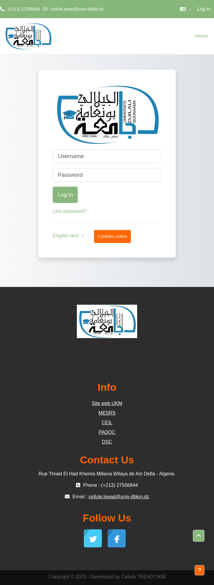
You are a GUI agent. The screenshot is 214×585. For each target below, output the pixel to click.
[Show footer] (199, 570)
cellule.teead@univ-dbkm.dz (77, 9)
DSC (107, 441)
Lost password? (70, 211)
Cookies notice (112, 236)
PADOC (107, 432)
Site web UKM (107, 403)
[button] (185, 9)
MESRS (107, 412)
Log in (203, 8)
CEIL (107, 422)
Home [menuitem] (201, 36)
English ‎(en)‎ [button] (66, 235)
